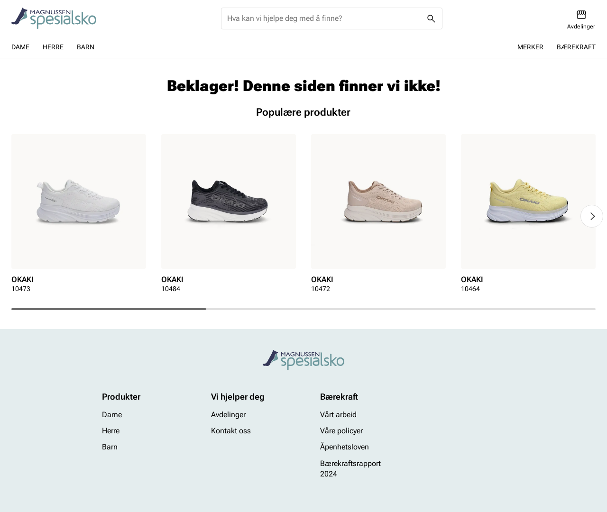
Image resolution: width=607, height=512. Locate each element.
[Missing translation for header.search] (431, 18)
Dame (20, 47)
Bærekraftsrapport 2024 (350, 468)
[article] (78, 216)
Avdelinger (228, 414)
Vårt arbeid (338, 414)
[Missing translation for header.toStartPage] (53, 18)
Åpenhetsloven (344, 447)
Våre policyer (341, 430)
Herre (53, 47)
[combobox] (324, 18)
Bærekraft (576, 47)
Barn (85, 47)
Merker (530, 47)
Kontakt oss (231, 430)
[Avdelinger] (581, 20)
